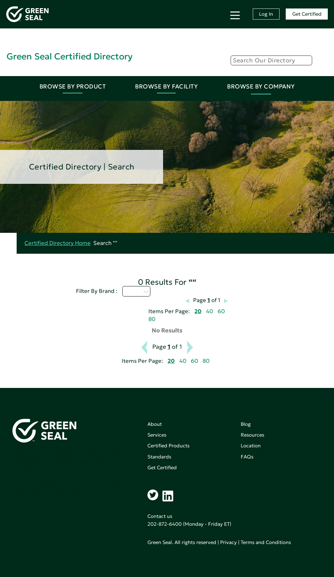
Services (156, 435)
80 (151, 319)
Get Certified (307, 14)
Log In (266, 14)
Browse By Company (261, 86)
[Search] (271, 60)
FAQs (247, 457)
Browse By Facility (166, 86)
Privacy (228, 542)
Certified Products (168, 445)
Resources (252, 435)
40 (209, 311)
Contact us (159, 516)
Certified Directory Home (57, 243)
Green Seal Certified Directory (69, 56)
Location (251, 445)
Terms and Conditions (266, 542)
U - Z (136, 291)
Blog (246, 424)
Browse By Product (72, 86)
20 (198, 311)
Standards (159, 457)
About (154, 424)
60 (221, 311)
